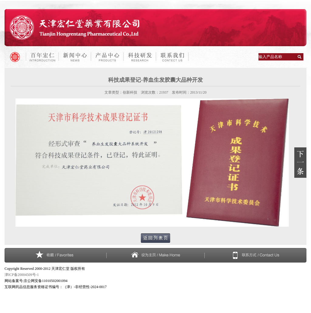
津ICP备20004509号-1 (22, 275)
